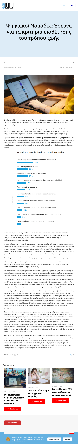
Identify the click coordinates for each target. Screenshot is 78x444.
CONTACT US (12, 423)
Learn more (26, 441)
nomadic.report (19, 129)
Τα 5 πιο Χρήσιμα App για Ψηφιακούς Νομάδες (38, 393)
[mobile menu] (64, 5)
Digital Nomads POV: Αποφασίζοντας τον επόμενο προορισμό (62, 392)
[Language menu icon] (72, 5)
